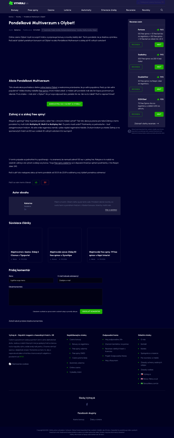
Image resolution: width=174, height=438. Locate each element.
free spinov (43, 91)
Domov (11, 17)
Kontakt (144, 344)
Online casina (75, 367)
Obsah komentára (15, 287)
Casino (49, 10)
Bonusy (13, 10)
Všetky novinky (87, 30)
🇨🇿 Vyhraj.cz (146, 374)
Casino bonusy (75, 339)
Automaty (84, 10)
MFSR (21, 357)
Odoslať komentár (91, 311)
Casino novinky (56, 30)
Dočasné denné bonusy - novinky (71, 30)
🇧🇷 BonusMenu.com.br (149, 383)
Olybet (95, 30)
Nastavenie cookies (20, 364)
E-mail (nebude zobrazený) (68, 276)
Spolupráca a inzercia (149, 353)
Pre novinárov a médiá (150, 358)
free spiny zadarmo (62, 163)
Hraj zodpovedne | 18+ (114, 339)
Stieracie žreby (107, 10)
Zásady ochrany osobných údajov (151, 363)
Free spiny (31, 10)
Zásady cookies (147, 370)
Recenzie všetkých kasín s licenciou (115, 350)
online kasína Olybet (48, 87)
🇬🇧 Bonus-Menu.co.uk (149, 379)
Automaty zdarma (77, 363)
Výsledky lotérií (75, 372)
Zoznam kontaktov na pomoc (117, 344)
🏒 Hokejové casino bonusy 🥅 (151, 3)
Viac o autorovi (111, 210)
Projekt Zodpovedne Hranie (116, 356)
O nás (143, 339)
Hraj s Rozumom (111, 360)
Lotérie (66, 10)
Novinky (146, 10)
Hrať (159, 45)
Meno (11, 276)
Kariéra (143, 349)
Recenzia (136, 45)
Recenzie (129, 10)
